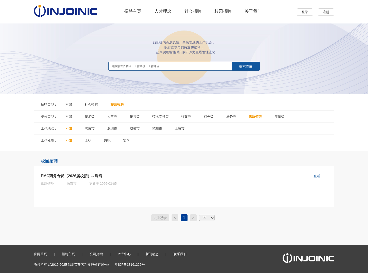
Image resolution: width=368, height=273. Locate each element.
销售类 (135, 116)
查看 (317, 176)
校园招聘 (223, 11)
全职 (88, 140)
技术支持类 (160, 116)
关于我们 (253, 11)
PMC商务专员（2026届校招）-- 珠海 (71, 176)
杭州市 (157, 128)
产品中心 (124, 254)
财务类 (209, 116)
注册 (326, 12)
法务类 (231, 116)
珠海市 (90, 128)
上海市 (179, 128)
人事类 (112, 116)
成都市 (135, 128)
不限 (68, 104)
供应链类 (255, 116)
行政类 (186, 116)
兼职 (107, 140)
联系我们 (180, 254)
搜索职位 (245, 66)
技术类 (90, 116)
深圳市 (112, 128)
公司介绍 (96, 254)
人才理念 (162, 11)
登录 (305, 12)
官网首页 (40, 254)
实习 (126, 140)
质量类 (279, 116)
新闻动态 (152, 254)
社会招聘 (192, 11)
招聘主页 (132, 11)
